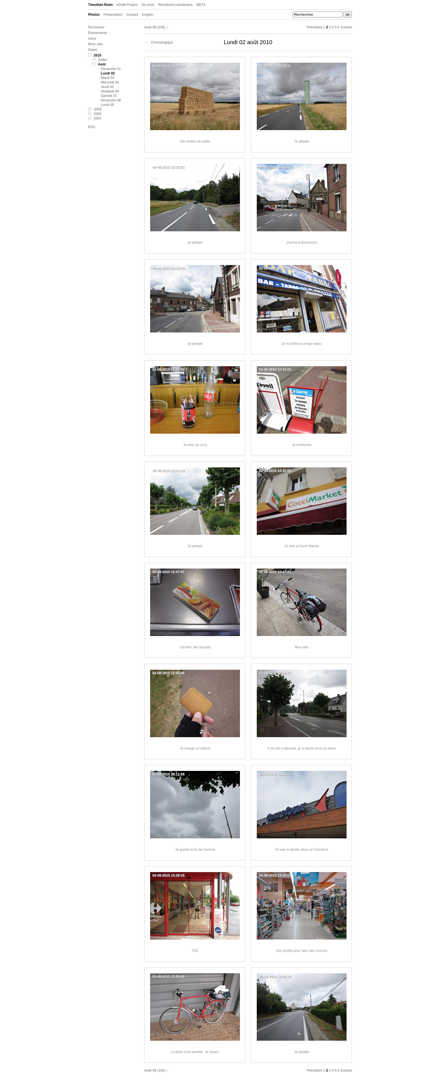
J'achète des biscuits (195, 647)
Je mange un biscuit (195, 748)
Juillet (102, 60)
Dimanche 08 (111, 100)
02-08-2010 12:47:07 (168, 572)
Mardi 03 (107, 78)
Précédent (314, 27)
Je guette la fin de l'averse (195, 850)
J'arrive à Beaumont (302, 243)
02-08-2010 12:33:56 (275, 167)
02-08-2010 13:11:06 (168, 774)
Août (102, 64)
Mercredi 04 (110, 82)
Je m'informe (301, 445)
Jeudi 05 (107, 87)
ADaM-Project (127, 5)
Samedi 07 (109, 96)
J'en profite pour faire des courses (301, 951)
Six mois (147, 5)
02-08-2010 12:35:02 (275, 268)
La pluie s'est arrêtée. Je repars (195, 1052)
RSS (91, 127)
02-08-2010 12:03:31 (168, 66)
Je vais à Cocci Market (302, 546)
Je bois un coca (195, 445)
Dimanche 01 (111, 69)
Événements (97, 33)
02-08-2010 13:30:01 (275, 875)
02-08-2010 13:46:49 (168, 977)
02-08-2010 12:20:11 (275, 66)
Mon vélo (302, 647)
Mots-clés (95, 44)
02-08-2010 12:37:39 (168, 370)
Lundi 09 (107, 105)
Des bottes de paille (195, 141)
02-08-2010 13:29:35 (168, 875)
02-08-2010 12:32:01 (168, 167)
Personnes (96, 27)
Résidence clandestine (175, 5)
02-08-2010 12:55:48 (168, 673)
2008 (97, 114)
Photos (94, 15)
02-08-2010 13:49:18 (275, 977)
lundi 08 (150, 27)
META (201, 5)
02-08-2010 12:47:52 (275, 572)
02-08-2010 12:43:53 (275, 471)
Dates (92, 50)
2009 (97, 109)
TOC (194, 951)
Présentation (113, 15)
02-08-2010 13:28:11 (275, 774)
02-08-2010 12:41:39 (168, 471)
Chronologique (158, 42)
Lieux (92, 38)
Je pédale (301, 141)
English (147, 15)
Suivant (346, 27)
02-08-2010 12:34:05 (168, 268)
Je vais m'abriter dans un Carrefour (302, 850)
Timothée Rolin (100, 5)
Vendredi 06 (110, 91)
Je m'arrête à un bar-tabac (302, 344)
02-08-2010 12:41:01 (275, 370)
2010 (97, 55)
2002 (97, 118)
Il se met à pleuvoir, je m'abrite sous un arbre (301, 748)
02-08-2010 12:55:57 (275, 673)
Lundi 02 (108, 73)
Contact (132, 15)
